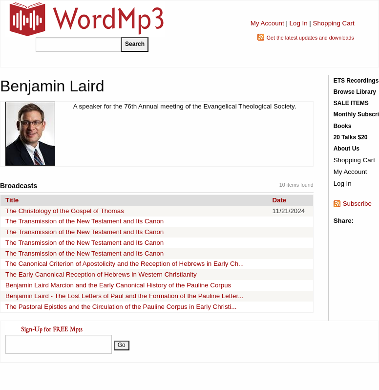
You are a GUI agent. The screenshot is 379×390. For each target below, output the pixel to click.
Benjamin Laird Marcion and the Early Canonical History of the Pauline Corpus (118, 285)
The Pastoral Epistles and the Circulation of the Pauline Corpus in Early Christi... (120, 306)
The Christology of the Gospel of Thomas (64, 211)
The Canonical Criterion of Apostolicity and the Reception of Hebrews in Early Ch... (124, 263)
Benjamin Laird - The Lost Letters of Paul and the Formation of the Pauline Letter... (124, 296)
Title (12, 200)
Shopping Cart (334, 23)
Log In (299, 23)
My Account (267, 23)
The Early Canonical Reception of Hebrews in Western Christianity (101, 274)
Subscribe (357, 203)
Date (279, 200)
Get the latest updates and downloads (310, 38)
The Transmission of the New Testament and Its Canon (84, 221)
